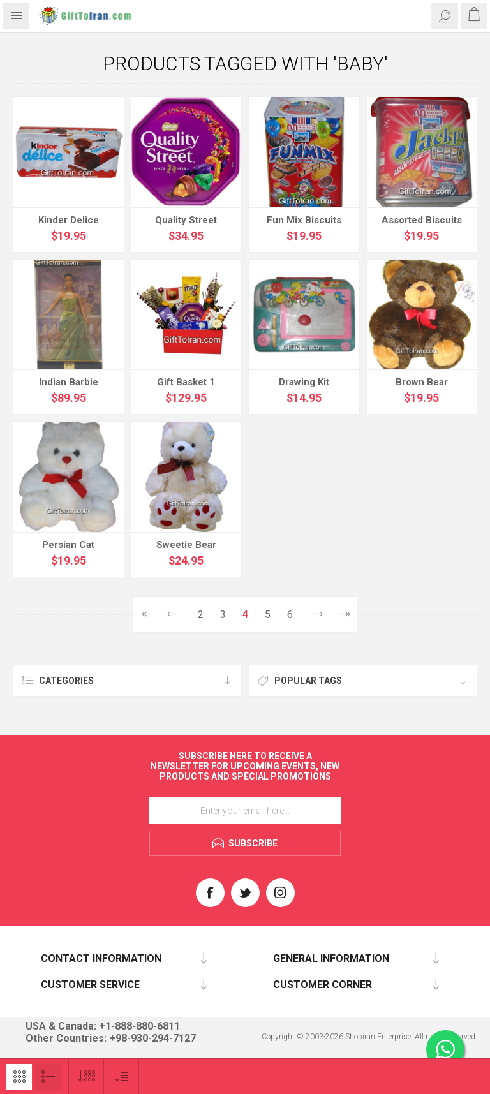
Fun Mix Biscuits (304, 220)
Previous (172, 614)
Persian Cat (68, 545)
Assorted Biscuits (422, 220)
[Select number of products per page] (86, 1076)
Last (343, 614)
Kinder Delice (68, 220)
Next (318, 614)
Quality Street (186, 220)
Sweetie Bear (186, 545)
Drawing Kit (304, 382)
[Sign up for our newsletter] (245, 810)
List (48, 1077)
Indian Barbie (68, 382)
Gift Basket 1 (186, 382)
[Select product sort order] (121, 1076)
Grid (19, 1077)
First (146, 614)
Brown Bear (422, 382)
